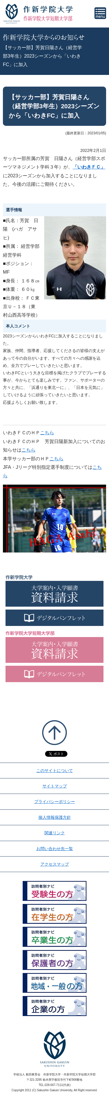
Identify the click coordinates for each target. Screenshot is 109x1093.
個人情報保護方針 (54, 817)
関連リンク (54, 833)
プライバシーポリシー (54, 801)
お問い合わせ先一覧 (54, 848)
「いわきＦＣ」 (89, 166)
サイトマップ (54, 786)
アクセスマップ (54, 864)
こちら (47, 432)
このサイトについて (54, 770)
